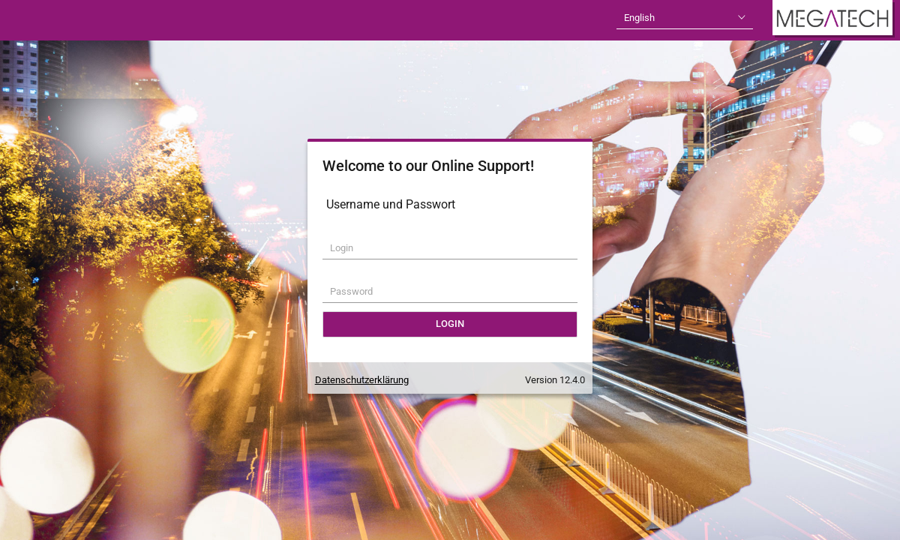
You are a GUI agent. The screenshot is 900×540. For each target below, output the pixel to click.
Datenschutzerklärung (362, 380)
